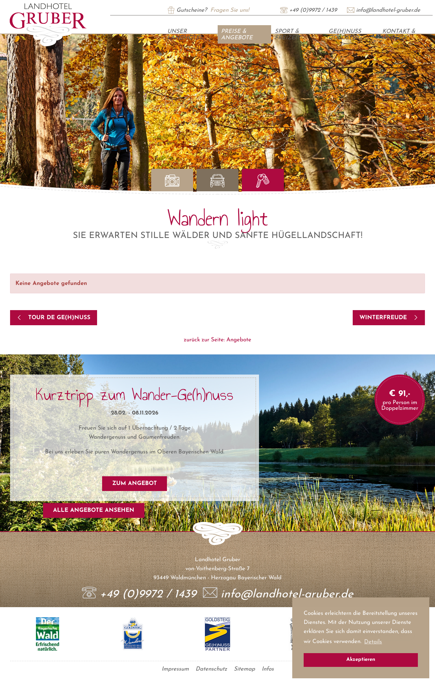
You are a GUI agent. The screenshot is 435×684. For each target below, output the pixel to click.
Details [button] (373, 642)
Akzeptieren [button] (360, 659)
